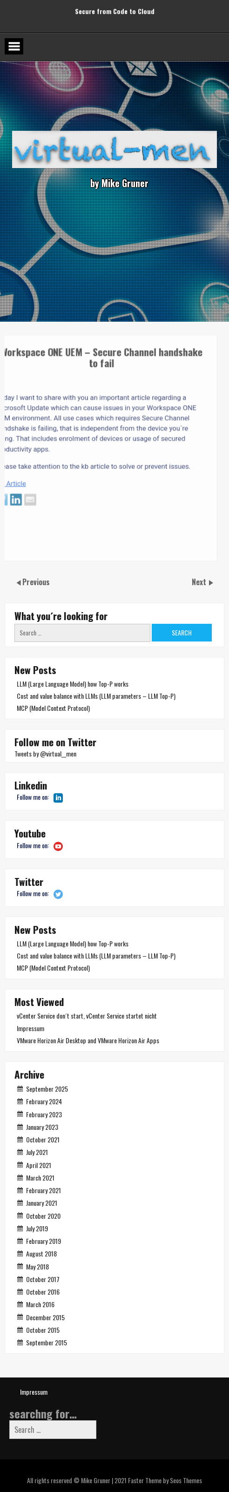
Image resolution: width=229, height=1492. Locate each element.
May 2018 (37, 1266)
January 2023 (42, 1127)
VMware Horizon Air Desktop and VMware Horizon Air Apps (88, 1040)
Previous (36, 581)
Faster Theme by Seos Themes (165, 1480)
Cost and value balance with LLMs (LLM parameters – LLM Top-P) (96, 696)
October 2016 (43, 1291)
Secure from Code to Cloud (115, 9)
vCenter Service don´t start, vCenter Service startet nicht (87, 1015)
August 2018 (41, 1253)
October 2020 (43, 1216)
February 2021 (43, 1190)
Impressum (30, 1028)
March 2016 (40, 1304)
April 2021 (38, 1165)
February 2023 (44, 1114)
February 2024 (44, 1101)
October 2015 (43, 1330)
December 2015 (45, 1317)
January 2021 (41, 1203)
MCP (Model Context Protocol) (53, 708)
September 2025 (47, 1089)
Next (200, 581)
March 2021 (40, 1177)
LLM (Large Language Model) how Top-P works (72, 684)
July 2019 (37, 1228)
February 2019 (43, 1241)
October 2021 (43, 1139)
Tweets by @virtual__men (45, 753)
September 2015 (46, 1342)
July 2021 (37, 1152)
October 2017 (43, 1279)
